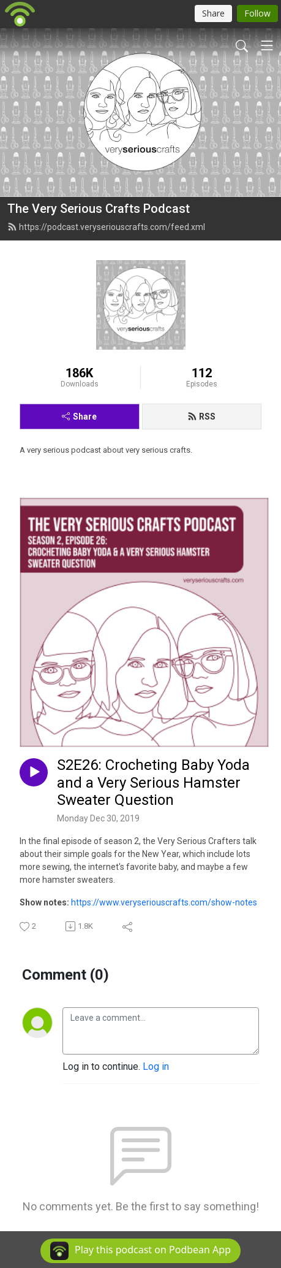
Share (79, 416)
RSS (201, 416)
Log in (156, 1066)
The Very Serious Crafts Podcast (98, 208)
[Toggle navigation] (267, 45)
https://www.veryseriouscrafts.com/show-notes (164, 902)
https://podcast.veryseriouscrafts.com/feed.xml (106, 227)
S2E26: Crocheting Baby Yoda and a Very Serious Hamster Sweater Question (153, 782)
